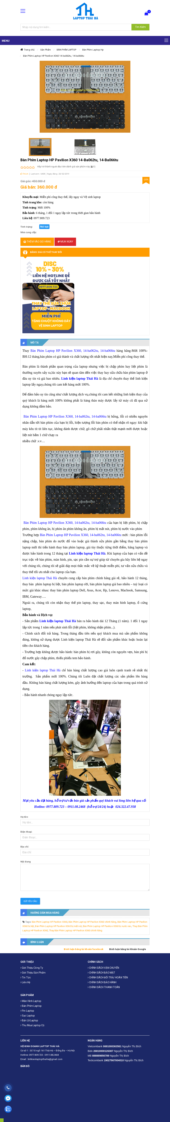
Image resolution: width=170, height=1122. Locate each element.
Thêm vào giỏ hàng (37, 241)
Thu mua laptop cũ (32, 1025)
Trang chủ (29, 49)
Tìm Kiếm (140, 27)
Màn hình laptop (30, 1001)
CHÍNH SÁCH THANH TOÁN (104, 987)
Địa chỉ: (24, 846)
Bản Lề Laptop (29, 1020)
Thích (24, 174)
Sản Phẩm (45, 49)
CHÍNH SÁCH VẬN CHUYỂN (103, 967)
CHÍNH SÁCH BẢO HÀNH (102, 982)
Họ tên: (24, 817)
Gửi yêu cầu (30, 901)
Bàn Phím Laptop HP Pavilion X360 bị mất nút (58, 926)
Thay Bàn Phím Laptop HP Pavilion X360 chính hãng (75, 930)
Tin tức (25, 977)
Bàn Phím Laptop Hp (93, 49)
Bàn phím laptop (31, 1005)
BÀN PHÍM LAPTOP (66, 49)
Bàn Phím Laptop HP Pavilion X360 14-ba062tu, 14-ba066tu (53, 55)
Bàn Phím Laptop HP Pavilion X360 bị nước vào (107, 926)
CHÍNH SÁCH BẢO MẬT (101, 972)
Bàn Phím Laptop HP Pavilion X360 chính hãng (92, 922)
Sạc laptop (27, 1015)
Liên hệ (25, 982)
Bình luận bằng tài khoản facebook (83, 949)
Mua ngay (65, 241)
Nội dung (25, 861)
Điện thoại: (26, 831)
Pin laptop (27, 1010)
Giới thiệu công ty (31, 967)
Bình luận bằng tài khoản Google (127, 949)
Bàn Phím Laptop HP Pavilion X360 (49, 922)
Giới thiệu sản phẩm (33, 972)
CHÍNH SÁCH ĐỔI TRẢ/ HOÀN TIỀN (108, 977)
